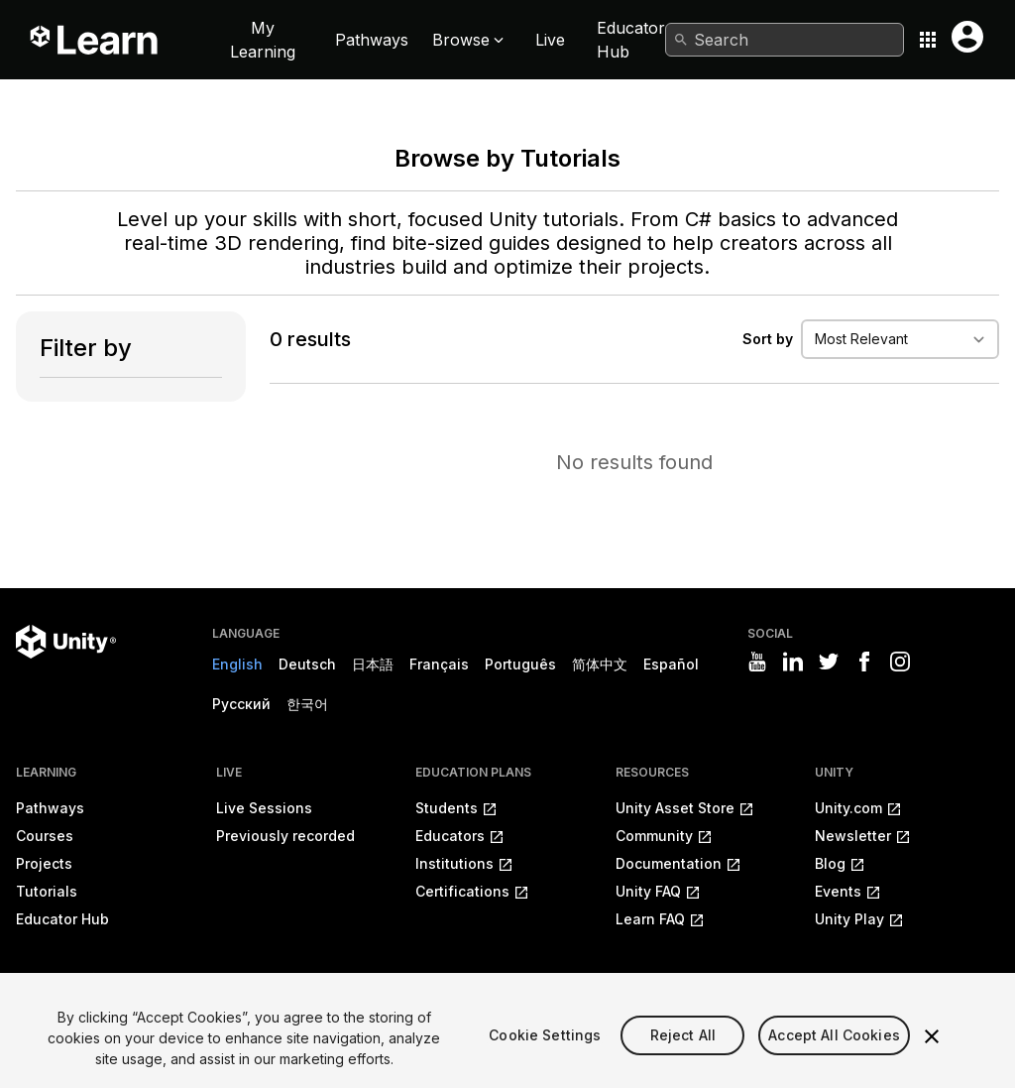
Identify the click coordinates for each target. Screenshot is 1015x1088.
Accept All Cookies (834, 1052)
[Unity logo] (66, 642)
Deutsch (307, 664)
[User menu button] (967, 37)
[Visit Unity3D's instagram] (900, 661)
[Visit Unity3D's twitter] (829, 661)
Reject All (683, 1052)
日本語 (373, 664)
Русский (241, 703)
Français (439, 664)
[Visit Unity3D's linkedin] (793, 661)
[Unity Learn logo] (95, 39)
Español (671, 664)
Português (520, 664)
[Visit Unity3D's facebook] (864, 661)
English (237, 664)
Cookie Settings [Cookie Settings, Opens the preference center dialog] (545, 1052)
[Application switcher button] (928, 40)
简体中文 (599, 664)
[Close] (932, 1053)
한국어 (307, 703)
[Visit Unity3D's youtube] (757, 661)
